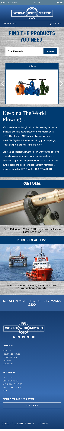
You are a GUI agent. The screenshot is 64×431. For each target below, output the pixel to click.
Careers (7, 360)
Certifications (10, 381)
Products (8, 24)
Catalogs (8, 378)
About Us (7, 351)
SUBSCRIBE (32, 405)
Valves (32, 66)
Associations (10, 357)
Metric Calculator (12, 384)
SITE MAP (43, 424)
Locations (8, 364)
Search (54, 24)
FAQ (5, 391)
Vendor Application (13, 387)
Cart (60, 3)
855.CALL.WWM (9, 3)
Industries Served (11, 354)
